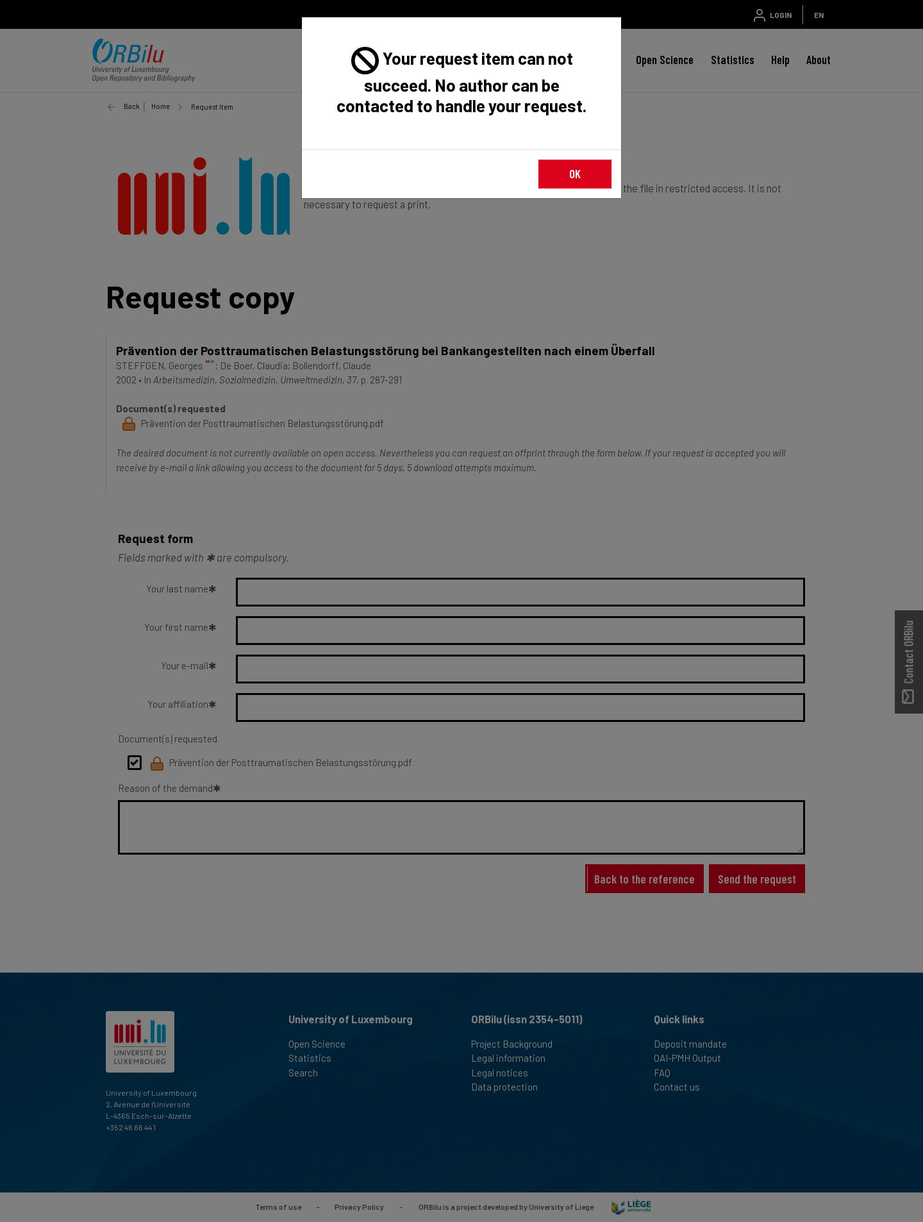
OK (575, 173)
